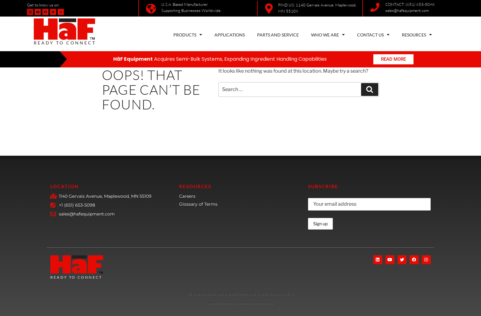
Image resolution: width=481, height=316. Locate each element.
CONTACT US (373, 34)
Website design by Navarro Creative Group (241, 303)
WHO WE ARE (328, 34)
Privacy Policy (281, 293)
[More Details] (212, 294)
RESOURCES (417, 34)
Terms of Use (252, 293)
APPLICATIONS (229, 34)
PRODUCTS (187, 34)
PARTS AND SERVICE (278, 34)
